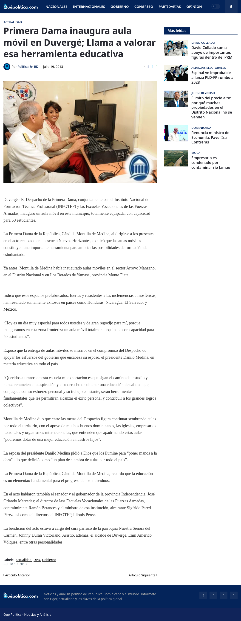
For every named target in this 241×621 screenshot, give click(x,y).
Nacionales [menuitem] (56, 6)
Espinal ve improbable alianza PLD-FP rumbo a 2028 (212, 77)
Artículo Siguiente (142, 575)
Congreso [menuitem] (143, 6)
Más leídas (176, 30)
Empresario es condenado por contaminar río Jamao (210, 162)
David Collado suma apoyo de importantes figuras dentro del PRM (211, 52)
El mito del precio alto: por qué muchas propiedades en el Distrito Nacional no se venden (211, 108)
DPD (37, 560)
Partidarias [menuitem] (170, 6)
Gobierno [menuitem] (120, 6)
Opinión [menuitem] (194, 6)
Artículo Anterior (17, 575)
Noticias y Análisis (37, 614)
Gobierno (49, 560)
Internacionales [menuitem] (89, 6)
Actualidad (24, 560)
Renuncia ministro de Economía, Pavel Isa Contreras (210, 137)
